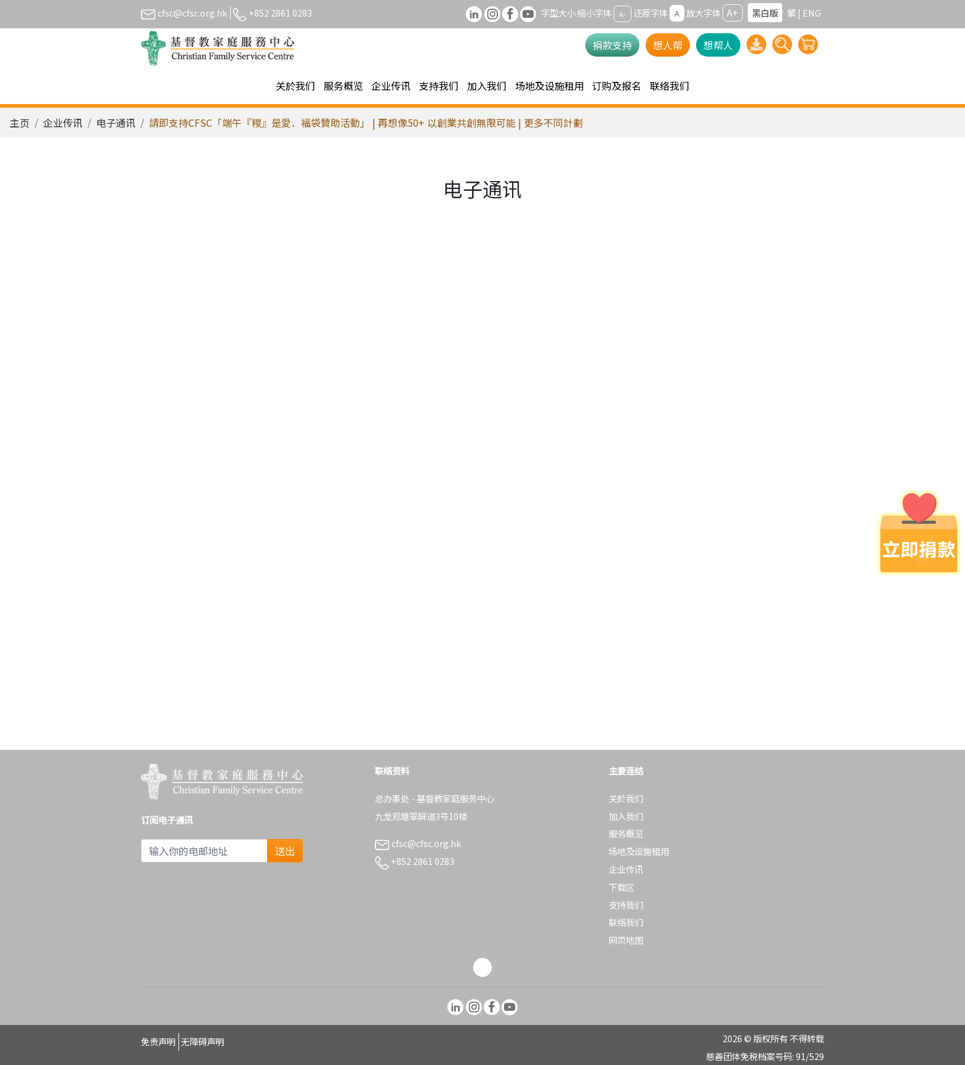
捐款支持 (612, 45)
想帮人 (718, 45)
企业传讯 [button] (390, 85)
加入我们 (626, 816)
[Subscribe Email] (204, 850)
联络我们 (669, 85)
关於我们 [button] (295, 85)
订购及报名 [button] (616, 85)
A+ (733, 12)
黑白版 (765, 12)
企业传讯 (62, 122)
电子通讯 (115, 122)
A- (622, 13)
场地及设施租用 (639, 851)
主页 (20, 122)
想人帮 (668, 45)
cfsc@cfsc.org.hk (184, 12)
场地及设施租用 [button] (549, 85)
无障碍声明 (202, 1041)
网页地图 (626, 939)
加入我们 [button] (487, 85)
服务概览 (626, 833)
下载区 (622, 886)
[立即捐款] (919, 532)
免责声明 (158, 1041)
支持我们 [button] (438, 85)
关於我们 (626, 798)
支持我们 (626, 904)
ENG (812, 12)
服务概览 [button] (343, 85)
